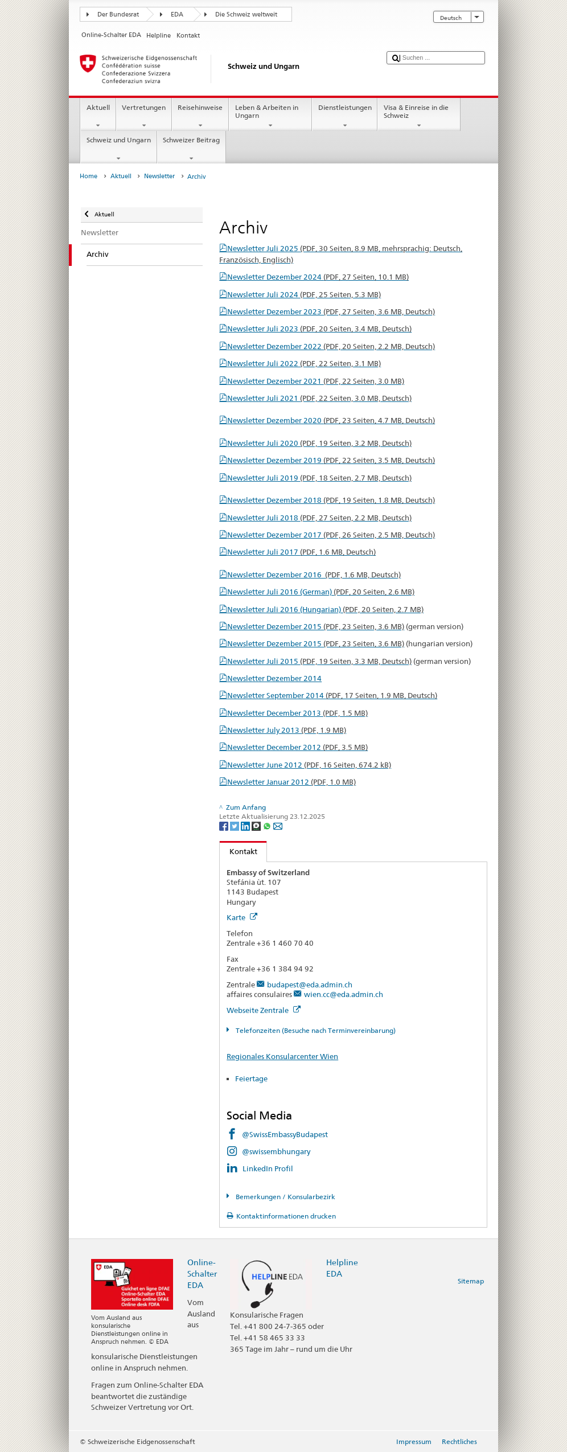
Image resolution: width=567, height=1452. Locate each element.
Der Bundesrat (118, 14)
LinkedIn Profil (268, 1168)
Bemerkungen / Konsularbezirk (284, 1196)
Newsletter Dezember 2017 (331, 534)
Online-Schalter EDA (202, 1273)
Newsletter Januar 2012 (291, 781)
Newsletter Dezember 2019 (331, 460)
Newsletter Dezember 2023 (331, 311)
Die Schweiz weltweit (246, 14)
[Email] (277, 825)
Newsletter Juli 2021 (319, 398)
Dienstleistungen (345, 116)
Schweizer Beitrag (191, 149)
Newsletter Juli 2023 (319, 328)
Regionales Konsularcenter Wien (282, 1056)
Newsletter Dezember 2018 (331, 499)
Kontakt (238, 851)
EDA (177, 14)
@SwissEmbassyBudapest (285, 1134)
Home (88, 176)
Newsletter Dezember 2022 (331, 346)
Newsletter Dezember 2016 (314, 574)
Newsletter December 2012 (297, 747)
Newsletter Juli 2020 (319, 443)
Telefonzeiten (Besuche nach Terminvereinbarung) (315, 1030)
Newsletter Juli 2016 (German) (320, 591)
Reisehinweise (200, 116)
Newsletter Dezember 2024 (318, 276)
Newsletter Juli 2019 (319, 477)
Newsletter (159, 176)
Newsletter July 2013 (286, 730)
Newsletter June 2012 (309, 764)
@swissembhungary (276, 1151)
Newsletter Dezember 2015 (315, 626)
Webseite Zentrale (264, 1010)
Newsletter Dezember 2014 (274, 678)
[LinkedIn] (246, 825)
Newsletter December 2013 (297, 712)
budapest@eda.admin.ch (309, 984)
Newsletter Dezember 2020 (331, 420)
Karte (242, 917)
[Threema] (257, 825)
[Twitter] (235, 825)
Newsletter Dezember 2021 (315, 380)
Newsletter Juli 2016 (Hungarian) (325, 609)
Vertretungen (144, 116)
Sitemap (471, 1281)
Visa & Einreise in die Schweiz (419, 116)
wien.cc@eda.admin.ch (343, 994)
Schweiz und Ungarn (118, 149)
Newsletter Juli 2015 (319, 661)
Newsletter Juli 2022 (304, 363)
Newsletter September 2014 (332, 695)
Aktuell (98, 116)
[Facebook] (224, 825)
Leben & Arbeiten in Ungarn (270, 116)
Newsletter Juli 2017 (301, 551)
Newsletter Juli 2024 (304, 294)
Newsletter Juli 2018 (319, 517)
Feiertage (251, 1078)
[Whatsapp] (267, 825)
